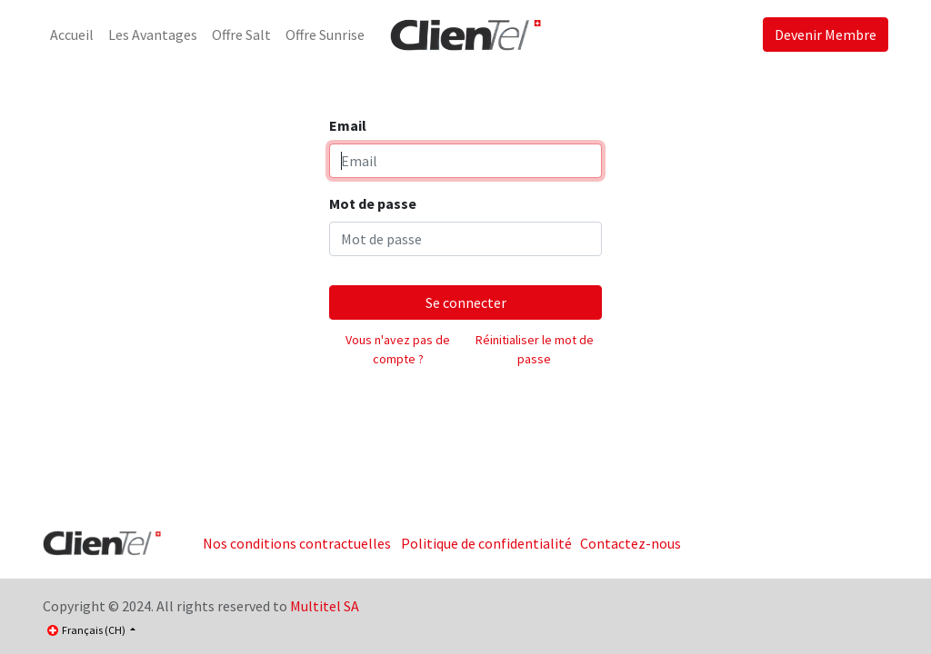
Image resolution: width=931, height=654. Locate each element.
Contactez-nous (630, 543)
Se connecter (465, 302)
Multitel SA (324, 606)
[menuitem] (72, 34)
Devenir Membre (825, 34)
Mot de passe (372, 203)
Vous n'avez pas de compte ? (397, 349)
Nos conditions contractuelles (297, 543)
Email (347, 125)
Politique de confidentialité (486, 543)
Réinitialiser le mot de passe (535, 349)
